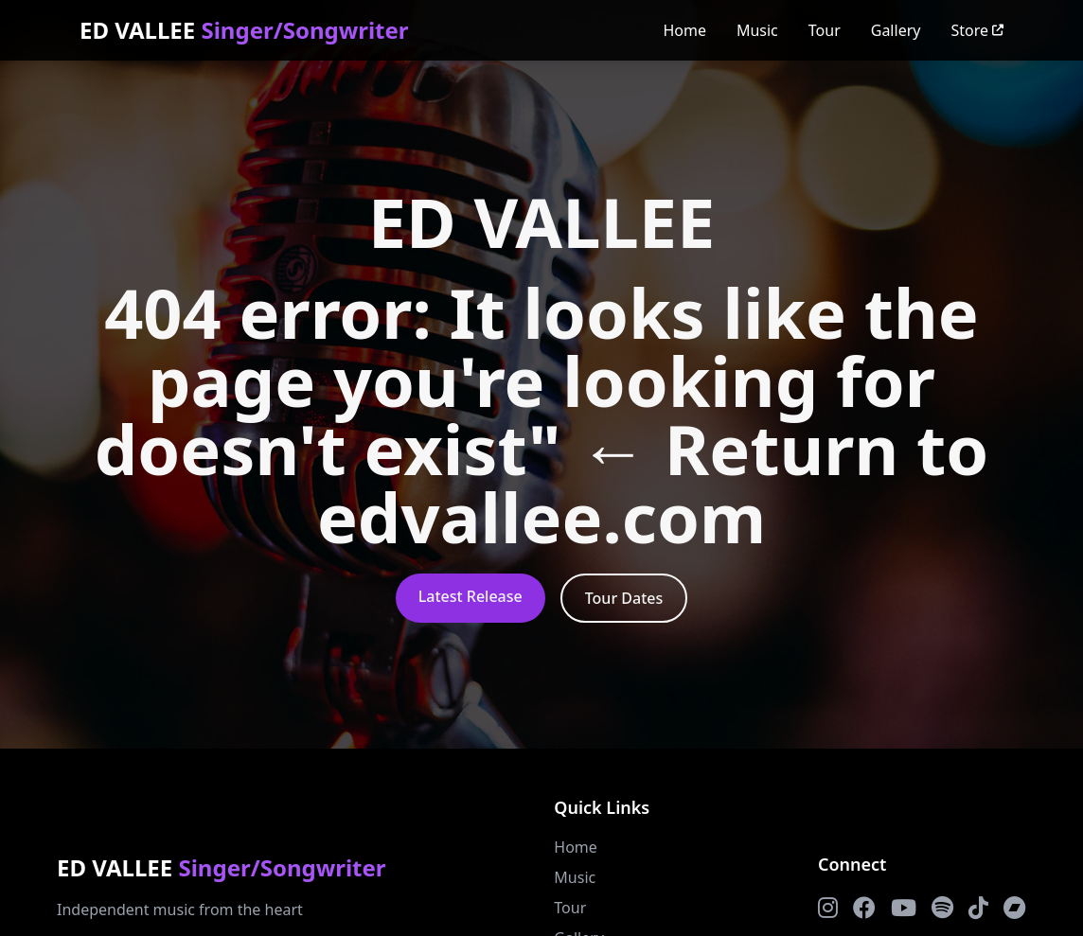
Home (684, 30)
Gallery (896, 30)
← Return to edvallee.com (652, 482)
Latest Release (470, 596)
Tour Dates (624, 598)
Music (757, 30)
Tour (824, 30)
